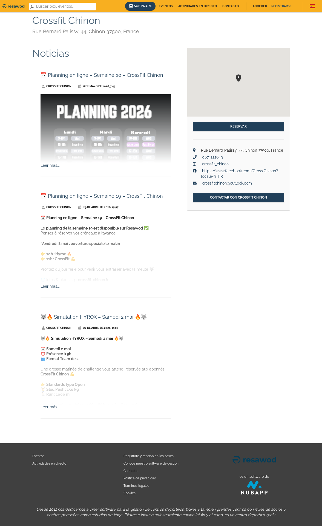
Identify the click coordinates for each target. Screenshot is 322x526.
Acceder (260, 6)
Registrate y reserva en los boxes (148, 456)
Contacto (230, 6)
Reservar (238, 126)
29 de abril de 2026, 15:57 (98, 207)
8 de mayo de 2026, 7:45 (97, 86)
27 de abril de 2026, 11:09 (98, 327)
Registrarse (281, 6)
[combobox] (65, 6)
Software (140, 6)
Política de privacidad (139, 478)
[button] (238, 78)
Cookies (129, 493)
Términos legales (136, 485)
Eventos (166, 6)
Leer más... (50, 165)
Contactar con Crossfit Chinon (238, 197)
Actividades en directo (197, 6)
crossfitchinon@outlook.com (227, 183)
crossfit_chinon (215, 164)
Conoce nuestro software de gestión (151, 463)
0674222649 (212, 157)
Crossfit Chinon (56, 86)
